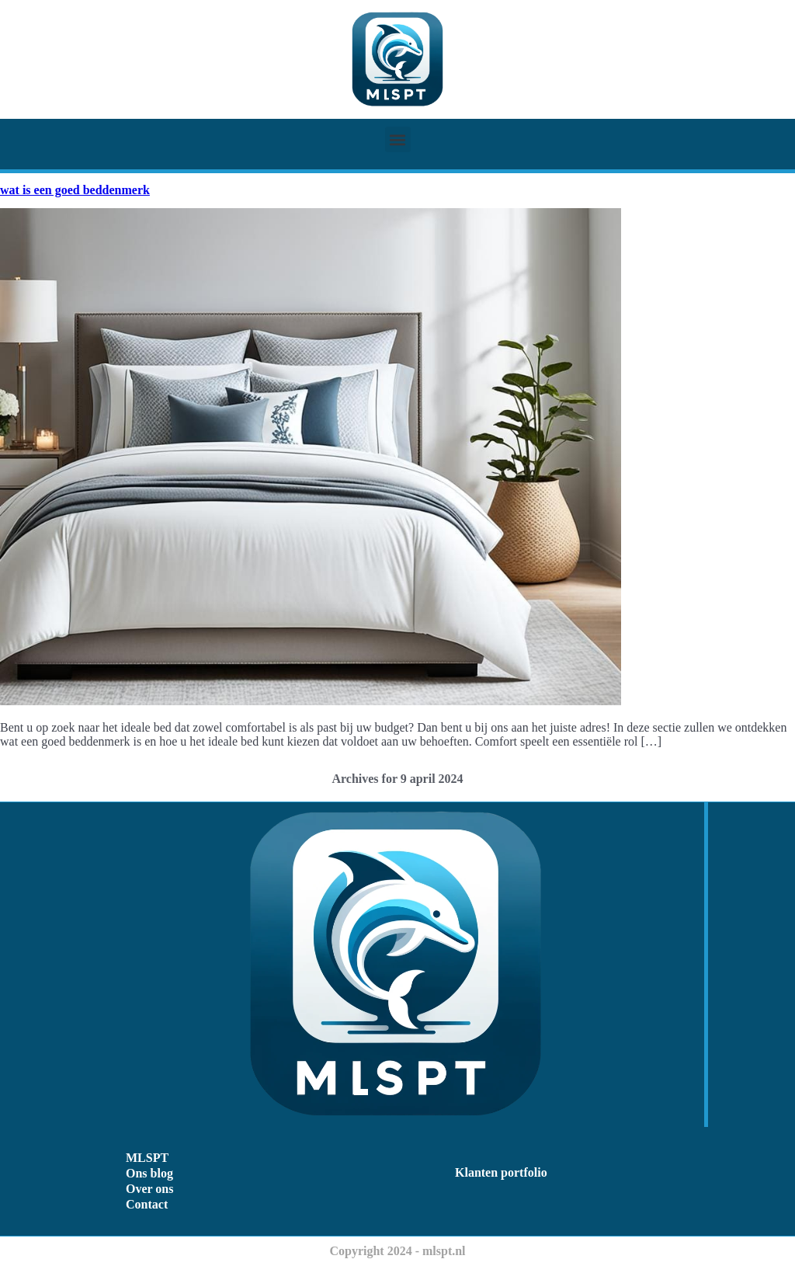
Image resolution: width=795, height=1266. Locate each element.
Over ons (149, 1188)
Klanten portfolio (501, 1172)
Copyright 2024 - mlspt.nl (397, 1250)
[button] (398, 139)
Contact (147, 1204)
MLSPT (147, 1157)
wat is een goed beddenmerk (75, 190)
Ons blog (149, 1173)
